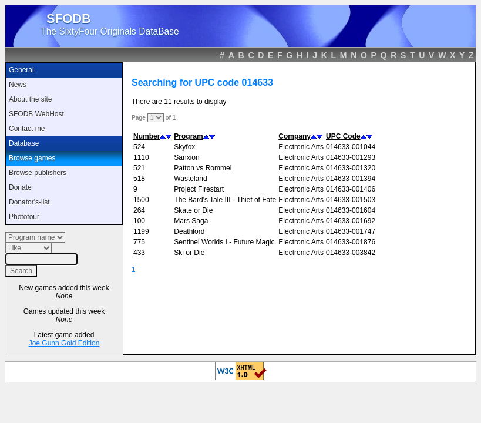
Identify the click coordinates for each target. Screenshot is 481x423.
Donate (20, 187)
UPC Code (343, 136)
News (17, 84)
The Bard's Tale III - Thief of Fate (225, 200)
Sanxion (186, 157)
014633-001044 (350, 147)
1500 (141, 200)
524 (139, 147)
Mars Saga (191, 221)
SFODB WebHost (36, 114)
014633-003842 (350, 253)
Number (146, 136)
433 (139, 253)
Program (188, 136)
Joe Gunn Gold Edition (64, 343)
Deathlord (189, 231)
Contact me (27, 129)
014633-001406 (350, 189)
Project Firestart (199, 189)
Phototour (24, 217)
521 (139, 168)
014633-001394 (350, 178)
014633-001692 (350, 221)
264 (139, 210)
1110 (141, 157)
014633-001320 (350, 168)
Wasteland (190, 178)
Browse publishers (37, 173)
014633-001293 (350, 157)
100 (139, 221)
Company (294, 136)
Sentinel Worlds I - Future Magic (224, 242)
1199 (141, 231)
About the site (30, 99)
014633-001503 (350, 200)
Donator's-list (29, 202)
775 (139, 242)
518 (139, 178)
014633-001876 (350, 242)
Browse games (32, 158)
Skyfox (184, 147)
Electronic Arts (301, 147)
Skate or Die (193, 210)
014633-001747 (350, 231)
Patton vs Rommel (202, 168)
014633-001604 (350, 210)
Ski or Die (189, 253)
